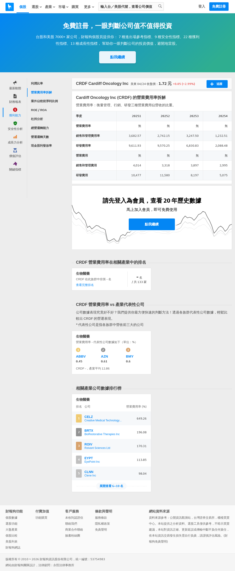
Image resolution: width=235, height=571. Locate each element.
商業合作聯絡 (74, 529)
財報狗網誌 (13, 547)
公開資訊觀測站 (180, 517)
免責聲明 (101, 529)
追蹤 (216, 84)
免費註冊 (219, 6)
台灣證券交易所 (204, 517)
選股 (37, 7)
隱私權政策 (102, 523)
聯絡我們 (71, 523)
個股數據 (11, 517)
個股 (22, 7)
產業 (50, 7)
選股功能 (11, 523)
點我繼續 (117, 57)
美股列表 (11, 541)
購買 (75, 7)
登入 (201, 6)
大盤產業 (11, 529)
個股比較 (11, 535)
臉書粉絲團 (72, 535)
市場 (63, 7)
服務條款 (101, 517)
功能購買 (41, 517)
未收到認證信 (74, 517)
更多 (89, 7)
